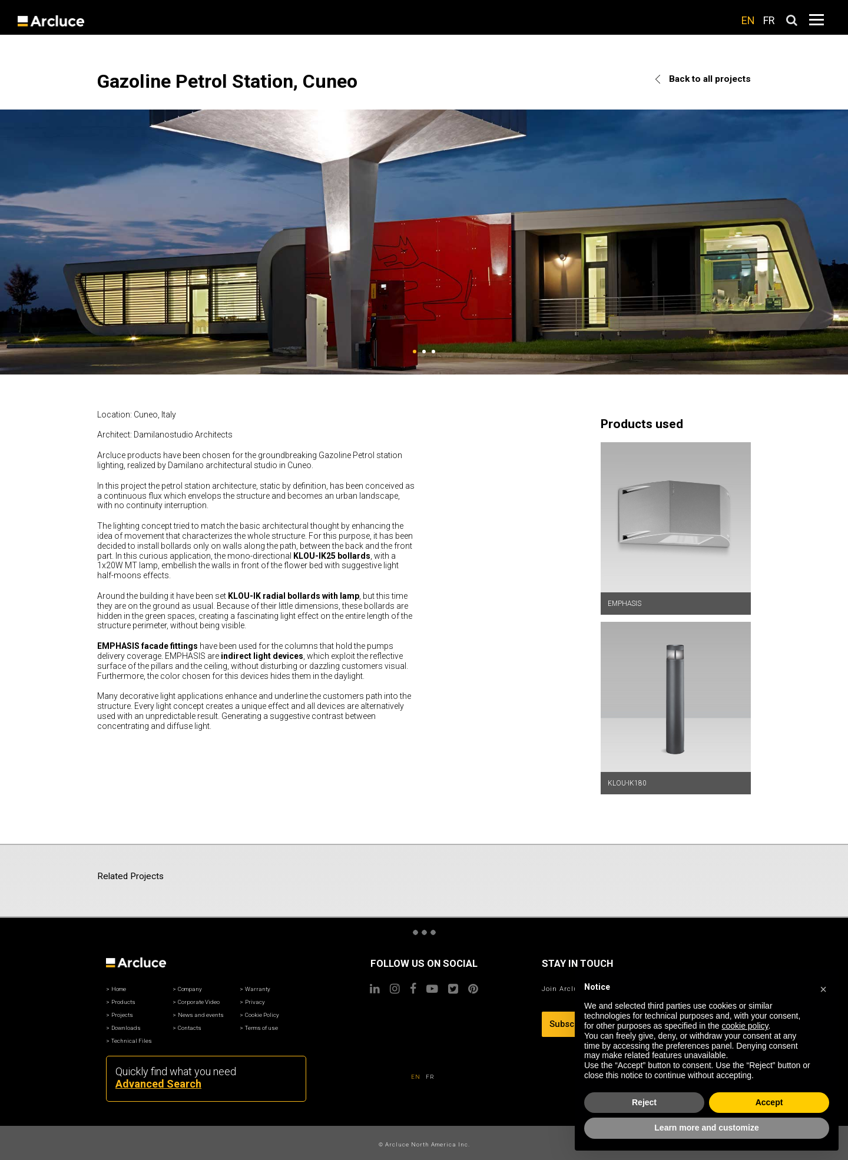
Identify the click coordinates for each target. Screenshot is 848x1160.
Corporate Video (199, 1002)
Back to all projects (703, 79)
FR (769, 20)
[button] (823, 987)
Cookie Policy (262, 1015)
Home (118, 989)
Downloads (126, 1028)
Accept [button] (769, 1102)
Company (190, 989)
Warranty (257, 989)
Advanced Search (158, 1084)
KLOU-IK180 (627, 783)
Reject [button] (644, 1102)
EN (748, 20)
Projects (122, 1015)
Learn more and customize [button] (706, 1127)
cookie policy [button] (744, 1025)
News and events (201, 1015)
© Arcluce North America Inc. (424, 1144)
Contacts (189, 1028)
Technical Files (131, 1041)
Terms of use (261, 1028)
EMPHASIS (624, 603)
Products (123, 1002)
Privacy (255, 1002)
